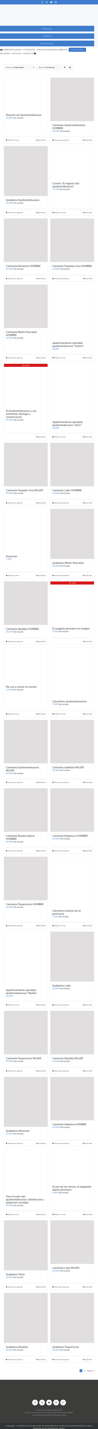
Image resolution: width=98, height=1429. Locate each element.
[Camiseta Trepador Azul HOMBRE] (72, 240)
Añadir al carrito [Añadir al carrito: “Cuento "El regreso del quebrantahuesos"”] (60, 212)
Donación (11, 556)
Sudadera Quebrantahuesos (22, 200)
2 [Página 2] (84, 1371)
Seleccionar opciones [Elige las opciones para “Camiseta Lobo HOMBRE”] (61, 503)
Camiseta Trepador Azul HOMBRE (72, 266)
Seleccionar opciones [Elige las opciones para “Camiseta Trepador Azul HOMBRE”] (61, 278)
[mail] (63, 1402)
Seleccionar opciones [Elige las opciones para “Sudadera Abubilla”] (15, 1359)
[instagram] (56, 2)
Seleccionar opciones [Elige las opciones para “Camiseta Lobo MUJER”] (61, 1287)
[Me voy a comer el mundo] (26, 665)
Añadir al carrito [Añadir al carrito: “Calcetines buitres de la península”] (60, 926)
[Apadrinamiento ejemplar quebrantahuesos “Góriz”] (72, 391)
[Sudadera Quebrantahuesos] (26, 171)
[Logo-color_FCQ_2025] (49, 6)
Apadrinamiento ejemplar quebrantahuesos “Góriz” (67, 424)
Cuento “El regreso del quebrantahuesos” (65, 185)
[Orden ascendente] (33, 67)
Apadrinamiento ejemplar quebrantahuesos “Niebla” (21, 992)
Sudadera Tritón (15, 1274)
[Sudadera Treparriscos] (72, 1318)
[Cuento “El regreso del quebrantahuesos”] (72, 162)
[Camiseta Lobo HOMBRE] (72, 464)
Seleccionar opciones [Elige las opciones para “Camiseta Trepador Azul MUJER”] (15, 503)
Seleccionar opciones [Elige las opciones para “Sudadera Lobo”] (61, 1005)
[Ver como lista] (69, 67)
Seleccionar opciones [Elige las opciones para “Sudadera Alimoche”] (15, 1143)
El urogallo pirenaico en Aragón (71, 628)
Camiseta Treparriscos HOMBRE (25, 904)
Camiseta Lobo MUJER (65, 1267)
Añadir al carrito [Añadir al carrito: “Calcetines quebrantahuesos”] (60, 714)
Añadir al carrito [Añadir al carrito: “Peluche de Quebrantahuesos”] (13, 140)
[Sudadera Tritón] (26, 1245)
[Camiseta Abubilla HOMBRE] (26, 603)
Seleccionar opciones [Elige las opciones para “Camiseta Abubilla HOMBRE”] (15, 641)
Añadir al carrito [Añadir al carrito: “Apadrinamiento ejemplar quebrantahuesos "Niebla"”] (13, 1005)
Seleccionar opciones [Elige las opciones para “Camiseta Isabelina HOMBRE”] (61, 1143)
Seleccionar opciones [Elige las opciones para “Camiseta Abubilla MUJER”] (61, 1071)
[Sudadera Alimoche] (26, 1102)
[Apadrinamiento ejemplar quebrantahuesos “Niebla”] (26, 959)
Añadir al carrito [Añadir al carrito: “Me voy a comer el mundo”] (13, 714)
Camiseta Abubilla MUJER (67, 1058)
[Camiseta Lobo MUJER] (72, 1242)
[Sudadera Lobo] (72, 957)
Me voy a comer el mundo (21, 686)
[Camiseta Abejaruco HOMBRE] (72, 810)
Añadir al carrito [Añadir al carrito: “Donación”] (13, 575)
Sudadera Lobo (61, 985)
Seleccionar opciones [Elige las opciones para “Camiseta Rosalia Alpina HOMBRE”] (15, 851)
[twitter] (47, 2)
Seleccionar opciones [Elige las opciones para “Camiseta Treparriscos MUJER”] (15, 1071)
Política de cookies (84, 1426)
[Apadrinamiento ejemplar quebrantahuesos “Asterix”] (72, 312)
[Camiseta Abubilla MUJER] (72, 1032)
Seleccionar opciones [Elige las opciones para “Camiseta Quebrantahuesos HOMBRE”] (61, 140)
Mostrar (47, 67)
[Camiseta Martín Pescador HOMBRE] (26, 306)
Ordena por (15, 67)
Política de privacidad (68, 1426)
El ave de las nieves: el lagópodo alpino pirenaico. (71, 1188)
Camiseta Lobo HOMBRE (67, 490)
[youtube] (51, 2)
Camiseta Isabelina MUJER (68, 767)
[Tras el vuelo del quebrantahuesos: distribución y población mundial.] (26, 1170)
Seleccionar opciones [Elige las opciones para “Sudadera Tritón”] (15, 1287)
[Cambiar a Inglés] (41, 53)
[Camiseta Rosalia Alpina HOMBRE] (26, 810)
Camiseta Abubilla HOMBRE (22, 628)
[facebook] (42, 2)
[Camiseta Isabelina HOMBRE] (72, 1098)
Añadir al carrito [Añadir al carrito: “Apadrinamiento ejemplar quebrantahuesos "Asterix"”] (60, 358)
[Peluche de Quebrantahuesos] (26, 94)
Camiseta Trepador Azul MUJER (24, 490)
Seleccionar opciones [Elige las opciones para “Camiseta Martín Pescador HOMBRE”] (15, 358)
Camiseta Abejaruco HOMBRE (70, 835)
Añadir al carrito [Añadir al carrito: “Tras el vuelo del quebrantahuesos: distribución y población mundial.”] (13, 1214)
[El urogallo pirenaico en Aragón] (72, 603)
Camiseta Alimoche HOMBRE (23, 266)
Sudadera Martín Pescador (68, 562)
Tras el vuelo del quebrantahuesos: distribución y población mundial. (25, 1199)
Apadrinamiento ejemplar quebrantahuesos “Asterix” (68, 344)
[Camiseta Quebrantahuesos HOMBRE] (72, 99)
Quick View (42, 140)
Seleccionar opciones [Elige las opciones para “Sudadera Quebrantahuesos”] (15, 212)
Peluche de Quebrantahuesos (23, 115)
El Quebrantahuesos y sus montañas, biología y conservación (21, 413)
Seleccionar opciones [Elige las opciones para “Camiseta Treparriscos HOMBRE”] (15, 926)
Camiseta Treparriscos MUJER (23, 1058)
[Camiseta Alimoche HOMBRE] (26, 240)
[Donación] (26, 530)
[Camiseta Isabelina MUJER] (72, 741)
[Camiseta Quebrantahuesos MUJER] (26, 741)
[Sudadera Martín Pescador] (72, 534)
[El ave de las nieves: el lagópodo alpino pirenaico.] (72, 1166)
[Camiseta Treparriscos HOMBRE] (26, 878)
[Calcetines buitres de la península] (72, 882)
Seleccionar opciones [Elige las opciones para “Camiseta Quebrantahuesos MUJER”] (15, 782)
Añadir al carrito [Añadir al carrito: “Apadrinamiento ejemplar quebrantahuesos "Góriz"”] (60, 437)
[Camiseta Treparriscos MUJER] (26, 1032)
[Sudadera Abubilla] (26, 1318)
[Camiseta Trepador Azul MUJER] (26, 464)
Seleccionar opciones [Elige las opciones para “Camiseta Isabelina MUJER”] (61, 782)
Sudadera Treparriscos (65, 1347)
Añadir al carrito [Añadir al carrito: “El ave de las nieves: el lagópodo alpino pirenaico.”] (60, 1214)
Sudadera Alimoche (17, 1130)
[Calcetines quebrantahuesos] (72, 672)
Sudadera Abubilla (17, 1347)
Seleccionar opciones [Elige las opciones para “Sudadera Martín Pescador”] (61, 575)
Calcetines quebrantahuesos (69, 701)
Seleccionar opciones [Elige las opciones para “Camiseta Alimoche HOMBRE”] (15, 278)
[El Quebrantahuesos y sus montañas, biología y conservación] (26, 385)
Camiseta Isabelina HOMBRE (69, 1124)
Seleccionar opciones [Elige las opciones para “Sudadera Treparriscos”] (61, 1359)
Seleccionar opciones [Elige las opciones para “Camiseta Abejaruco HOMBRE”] (61, 851)
